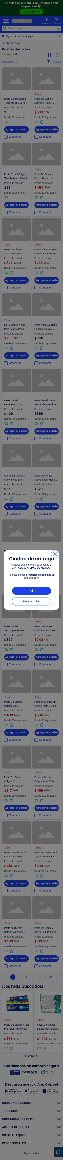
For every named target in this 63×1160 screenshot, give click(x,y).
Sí (31, 591)
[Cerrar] (55, 554)
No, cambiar (31, 601)
